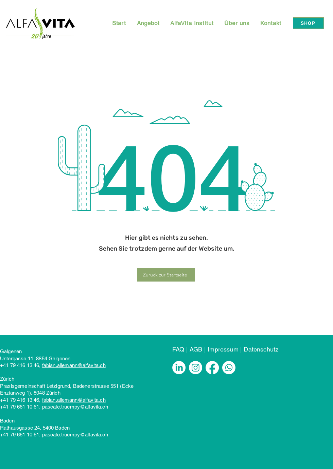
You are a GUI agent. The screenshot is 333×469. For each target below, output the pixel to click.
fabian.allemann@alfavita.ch (74, 365)
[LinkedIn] (179, 367)
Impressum (224, 349)
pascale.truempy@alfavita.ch (75, 407)
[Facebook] (212, 367)
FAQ (178, 349)
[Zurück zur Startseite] (166, 275)
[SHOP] (308, 23)
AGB (197, 349)
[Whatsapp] (228, 367)
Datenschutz (262, 349)
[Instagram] (195, 367)
